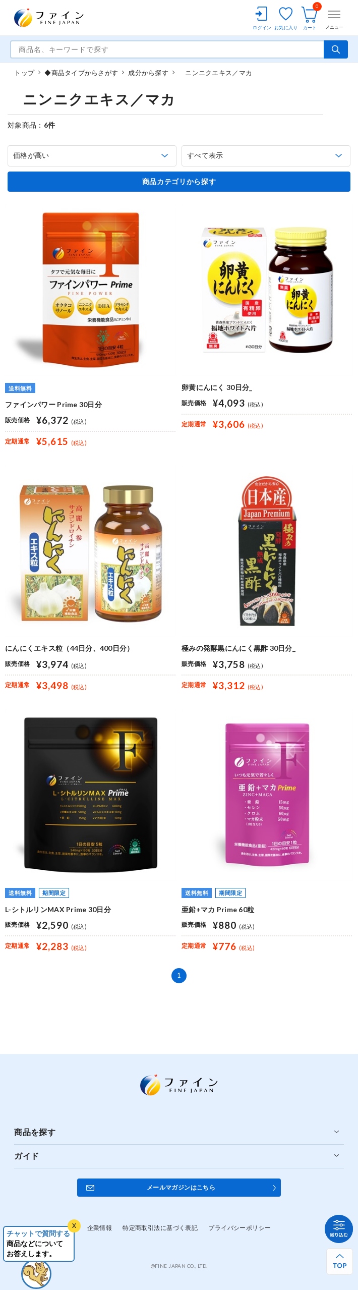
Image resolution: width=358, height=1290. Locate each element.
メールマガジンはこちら (181, 1187)
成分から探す (148, 73)
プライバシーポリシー (239, 1227)
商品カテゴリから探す (179, 182)
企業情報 (99, 1227)
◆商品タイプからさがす (81, 73)
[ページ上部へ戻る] (339, 1261)
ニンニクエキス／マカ (215, 73)
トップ (24, 73)
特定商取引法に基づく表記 (160, 1227)
